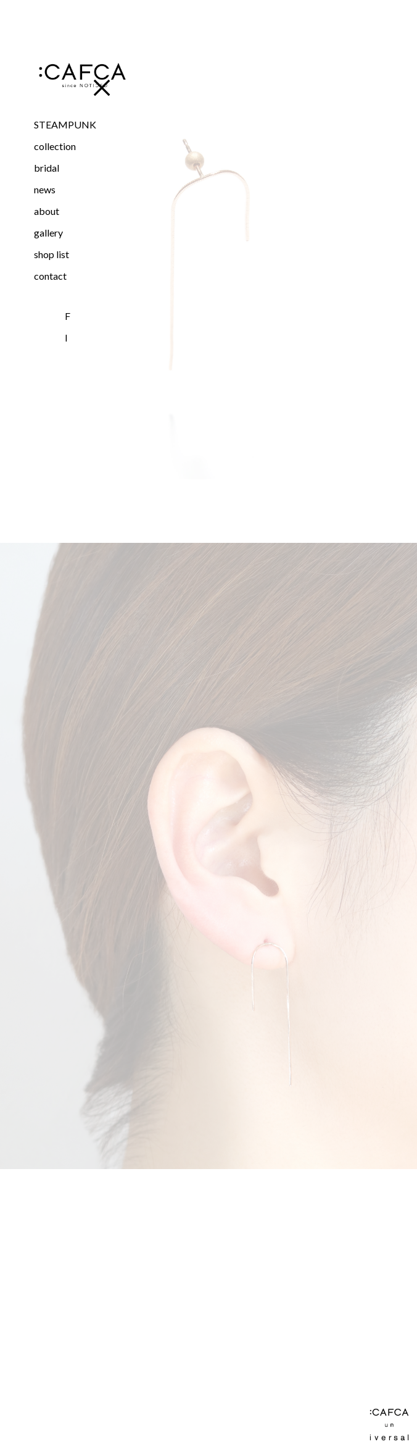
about (46, 211)
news (45, 189)
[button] (81, 146)
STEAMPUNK (65, 124)
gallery (48, 232)
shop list (51, 254)
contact (50, 276)
